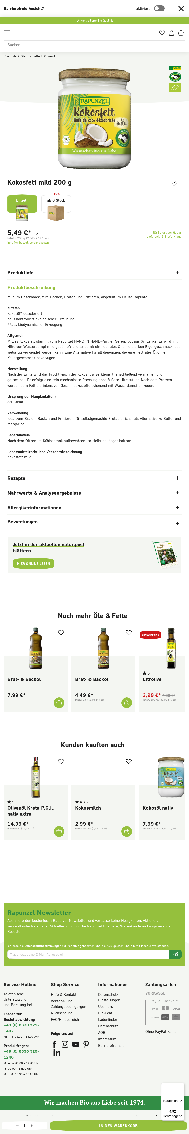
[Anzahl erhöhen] (32, 1126)
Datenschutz (108, 1026)
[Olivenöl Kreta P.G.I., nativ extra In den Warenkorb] (58, 831)
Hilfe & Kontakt (63, 994)
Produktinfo (93, 272)
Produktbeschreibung (93, 287)
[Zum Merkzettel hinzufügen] (173, 185)
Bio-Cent (105, 1013)
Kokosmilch (88, 808)
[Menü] (7, 35)
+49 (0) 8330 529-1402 (21, 1028)
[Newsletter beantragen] (175, 954)
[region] (94, 119)
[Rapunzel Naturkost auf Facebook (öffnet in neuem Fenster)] (55, 1045)
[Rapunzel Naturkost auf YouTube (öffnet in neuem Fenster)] (76, 1045)
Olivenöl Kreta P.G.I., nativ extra (31, 810)
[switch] (159, 8)
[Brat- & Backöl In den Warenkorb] (58, 702)
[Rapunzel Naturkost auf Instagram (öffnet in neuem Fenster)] (66, 1045)
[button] (181, 8)
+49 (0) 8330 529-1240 (21, 1054)
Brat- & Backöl (24, 679)
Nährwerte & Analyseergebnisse (93, 493)
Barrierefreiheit (111, 1045)
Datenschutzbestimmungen (43, 946)
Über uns (105, 1006)
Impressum (107, 1039)
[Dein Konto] (171, 35)
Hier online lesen (35, 564)
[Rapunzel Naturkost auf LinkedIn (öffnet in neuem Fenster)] (56, 1053)
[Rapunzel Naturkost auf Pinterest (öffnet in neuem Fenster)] (86, 1045)
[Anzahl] (24, 1125)
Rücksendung (62, 1013)
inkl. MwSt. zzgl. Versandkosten (28, 242)
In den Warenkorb (118, 1125)
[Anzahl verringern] (17, 1126)
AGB (109, 946)
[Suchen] (94, 44)
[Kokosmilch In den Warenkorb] (126, 831)
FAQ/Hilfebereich (65, 1019)
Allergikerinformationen (93, 507)
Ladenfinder (107, 1019)
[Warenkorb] (181, 35)
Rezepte (93, 478)
